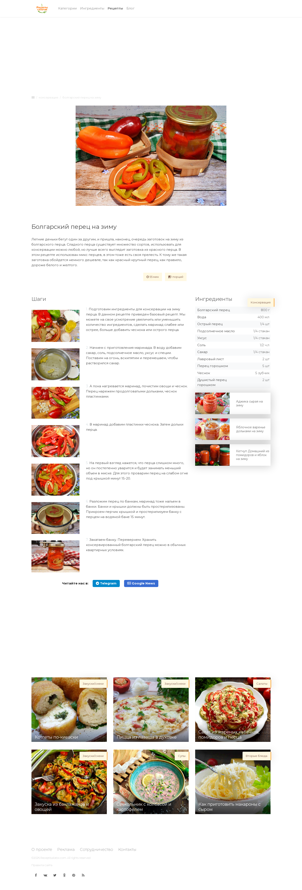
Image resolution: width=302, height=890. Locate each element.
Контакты (127, 849)
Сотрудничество (96, 849)
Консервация (48, 97)
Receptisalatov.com (53, 857)
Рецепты (116, 8)
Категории (67, 8)
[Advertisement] (151, 52)
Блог (130, 8)
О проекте (41, 849)
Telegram (106, 583)
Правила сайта (41, 865)
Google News (141, 583)
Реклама (66, 849)
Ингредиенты (92, 8)
